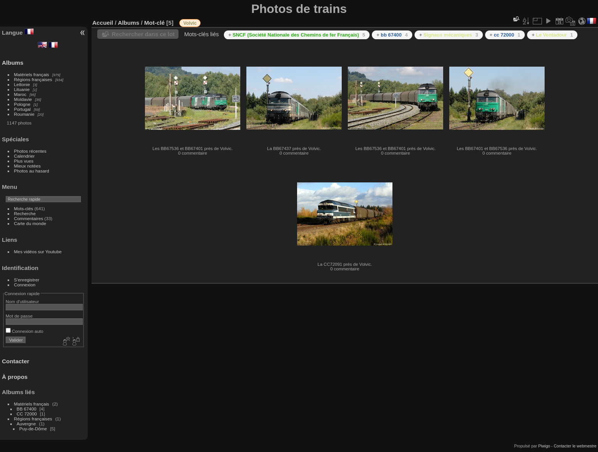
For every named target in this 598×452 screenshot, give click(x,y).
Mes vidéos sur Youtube (38, 251)
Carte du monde (30, 223)
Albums (12, 62)
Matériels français (31, 74)
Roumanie (24, 114)
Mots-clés (23, 208)
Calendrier (24, 155)
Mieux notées (27, 165)
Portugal (22, 109)
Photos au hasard (31, 170)
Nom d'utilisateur (22, 301)
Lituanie (22, 89)
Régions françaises (33, 79)
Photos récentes (30, 151)
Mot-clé (154, 22)
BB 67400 (27, 408)
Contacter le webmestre (575, 446)
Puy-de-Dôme (33, 428)
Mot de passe (19, 315)
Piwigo (544, 446)
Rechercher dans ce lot (143, 34)
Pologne (22, 104)
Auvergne (26, 423)
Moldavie (23, 99)
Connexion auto (24, 331)
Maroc (20, 94)
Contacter (15, 361)
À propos (14, 377)
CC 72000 (27, 413)
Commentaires (28, 218)
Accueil (102, 22)
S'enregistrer (26, 279)
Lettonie (22, 84)
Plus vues (24, 160)
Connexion (24, 284)
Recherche (25, 213)
